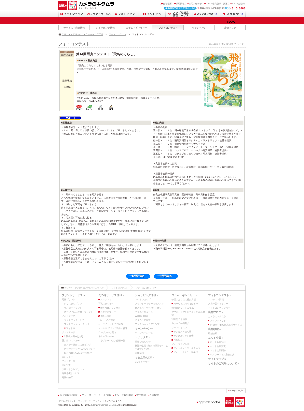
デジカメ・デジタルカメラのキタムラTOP (82, 34)
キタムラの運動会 (180, 323)
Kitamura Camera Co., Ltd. (104, 405)
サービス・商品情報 (74, 27)
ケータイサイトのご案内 (110, 324)
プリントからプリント (73, 369)
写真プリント (68, 299)
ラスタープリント (73, 307)
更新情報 (139, 353)
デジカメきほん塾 (182, 331)
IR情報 (107, 395)
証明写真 (66, 365)
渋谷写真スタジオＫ (110, 307)
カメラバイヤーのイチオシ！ (149, 307)
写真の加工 (67, 377)
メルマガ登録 (238, 3)
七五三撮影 (105, 316)
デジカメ (97, 401)
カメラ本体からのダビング (77, 344)
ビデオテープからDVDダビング (79, 348)
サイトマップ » (217, 358)
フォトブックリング (74, 320)
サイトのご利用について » (223, 363)
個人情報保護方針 (69, 395)
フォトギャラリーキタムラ (186, 348)
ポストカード (68, 332)
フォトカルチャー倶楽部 (185, 352)
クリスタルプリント (74, 303)
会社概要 (167, 3)
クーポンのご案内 (107, 332)
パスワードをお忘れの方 (222, 354)
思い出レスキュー (70, 340)
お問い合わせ (195, 3)
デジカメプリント (67, 401)
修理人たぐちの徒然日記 (184, 299)
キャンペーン (199, 27)
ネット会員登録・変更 (217, 3)
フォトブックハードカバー (77, 324)
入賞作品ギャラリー (218, 303)
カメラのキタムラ (217, 316)
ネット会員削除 (218, 350)
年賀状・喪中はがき (74, 336)
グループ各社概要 (123, 395)
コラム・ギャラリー (136, 27)
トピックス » (142, 337)
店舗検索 (212, 333)
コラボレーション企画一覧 (111, 340)
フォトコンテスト (168, 27)
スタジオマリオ (108, 312)
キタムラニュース (144, 312)
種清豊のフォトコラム (183, 307)
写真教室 (177, 339)
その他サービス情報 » (111, 295)
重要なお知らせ (142, 341)
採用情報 (180, 3)
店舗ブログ (230, 27)
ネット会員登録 (218, 342)
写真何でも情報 (179, 319)
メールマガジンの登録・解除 (112, 328)
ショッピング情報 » (146, 295)
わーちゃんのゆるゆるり (185, 303)
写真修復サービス (70, 373)
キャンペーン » (144, 328)
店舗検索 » (214, 329)
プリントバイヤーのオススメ (149, 303)
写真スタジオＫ (106, 303)
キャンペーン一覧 (144, 332)
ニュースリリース (91, 395)
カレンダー (67, 357)
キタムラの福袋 (142, 320)
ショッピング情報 (105, 27)
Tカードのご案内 (106, 320)
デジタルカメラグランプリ (148, 324)
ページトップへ (237, 390)
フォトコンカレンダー (219, 307)
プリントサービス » (73, 295)
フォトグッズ (68, 361)
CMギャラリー (142, 361)
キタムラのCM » (144, 357)
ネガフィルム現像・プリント (78, 312)
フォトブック (68, 316)
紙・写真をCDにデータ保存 (78, 352)
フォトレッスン (179, 327)
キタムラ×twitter (106, 336)
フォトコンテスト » (219, 295)
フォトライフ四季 (180, 344)
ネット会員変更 (218, 346)
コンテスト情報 (216, 299)
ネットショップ (142, 299)
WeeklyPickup (141, 316)
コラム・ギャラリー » (184, 295)
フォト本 (70, 328)
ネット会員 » (215, 337)
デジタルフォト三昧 (183, 335)
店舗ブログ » (215, 312)
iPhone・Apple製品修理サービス (226, 324)
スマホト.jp (105, 299)
